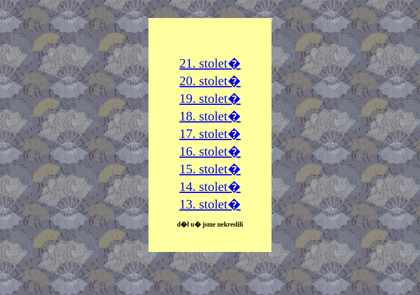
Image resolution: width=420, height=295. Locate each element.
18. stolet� (209, 116)
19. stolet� (209, 98)
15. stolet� (209, 168)
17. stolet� (209, 133)
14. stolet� (209, 186)
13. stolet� (209, 204)
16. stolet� (209, 151)
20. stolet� (209, 80)
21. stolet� (209, 63)
